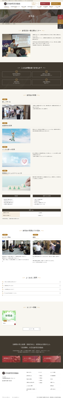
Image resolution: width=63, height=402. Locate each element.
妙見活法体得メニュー (31, 7)
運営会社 (33, 4)
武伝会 (41, 380)
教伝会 (41, 375)
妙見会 (41, 382)
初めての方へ (29, 372)
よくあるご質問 (57, 7)
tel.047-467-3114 (7, 380)
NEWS (51, 379)
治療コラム (52, 382)
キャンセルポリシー (15, 397)
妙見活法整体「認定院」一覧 (32, 390)
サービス (40, 372)
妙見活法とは (6, 7)
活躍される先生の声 (30, 382)
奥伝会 (41, 378)
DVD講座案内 (45, 7)
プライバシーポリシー (6, 397)
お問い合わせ (55, 3)
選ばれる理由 (24, 7)
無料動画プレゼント (45, 3)
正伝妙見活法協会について (15, 7)
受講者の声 (51, 7)
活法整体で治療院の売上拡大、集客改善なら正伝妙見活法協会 (50, 397)
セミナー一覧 (31, 328)
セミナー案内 (39, 7)
